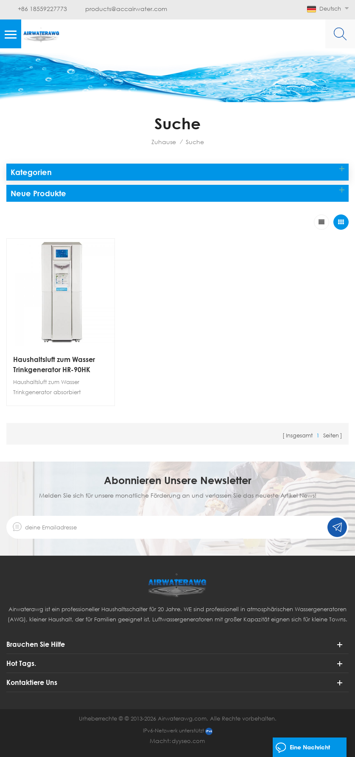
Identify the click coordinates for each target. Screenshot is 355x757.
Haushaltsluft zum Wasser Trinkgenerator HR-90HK (54, 364)
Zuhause (163, 141)
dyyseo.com (188, 741)
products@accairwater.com (126, 9)
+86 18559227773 (42, 9)
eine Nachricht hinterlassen (302, 749)
